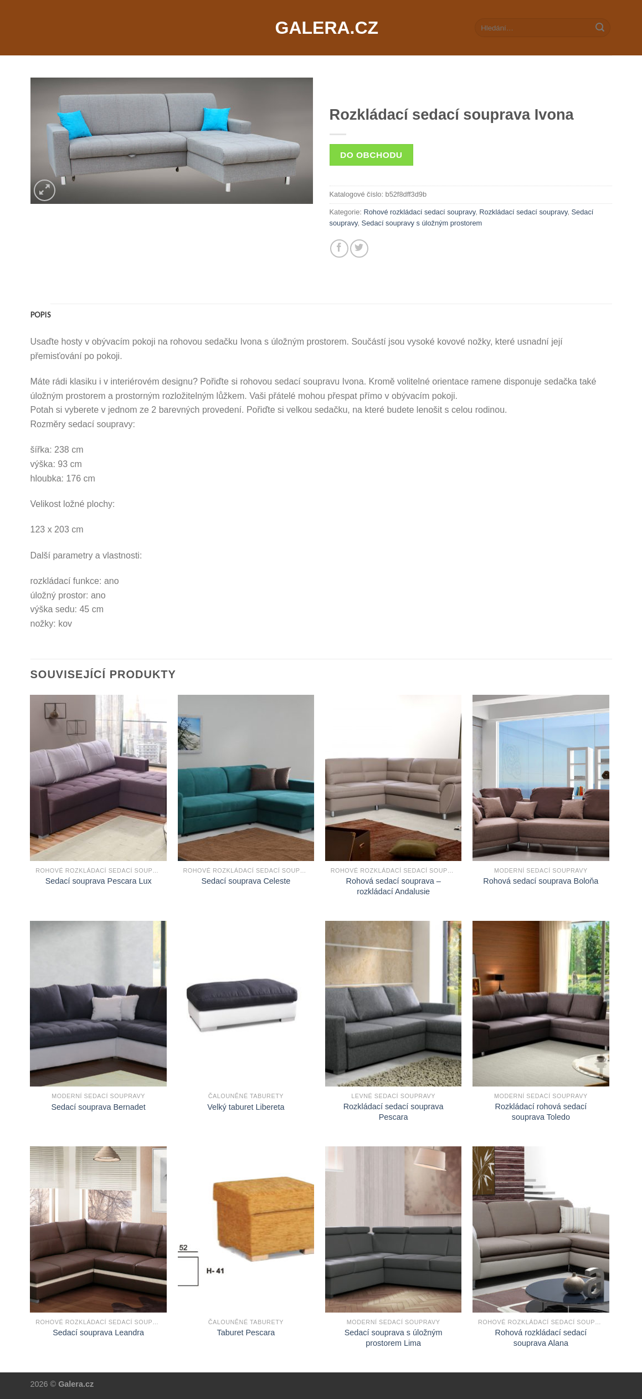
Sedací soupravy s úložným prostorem (422, 223)
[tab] (40, 315)
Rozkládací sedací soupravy (523, 212)
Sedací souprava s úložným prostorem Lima (394, 1337)
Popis (40, 314)
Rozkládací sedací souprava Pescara (393, 1111)
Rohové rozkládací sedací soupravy (419, 212)
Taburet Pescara (246, 1332)
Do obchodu (371, 155)
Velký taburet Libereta (245, 1107)
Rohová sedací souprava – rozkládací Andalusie (393, 886)
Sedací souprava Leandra (98, 1332)
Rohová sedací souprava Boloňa (540, 881)
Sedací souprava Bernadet (98, 1107)
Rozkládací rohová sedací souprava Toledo (541, 1111)
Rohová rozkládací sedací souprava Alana (541, 1337)
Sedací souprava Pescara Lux (98, 881)
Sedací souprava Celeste (245, 881)
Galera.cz (321, 28)
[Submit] (599, 27)
